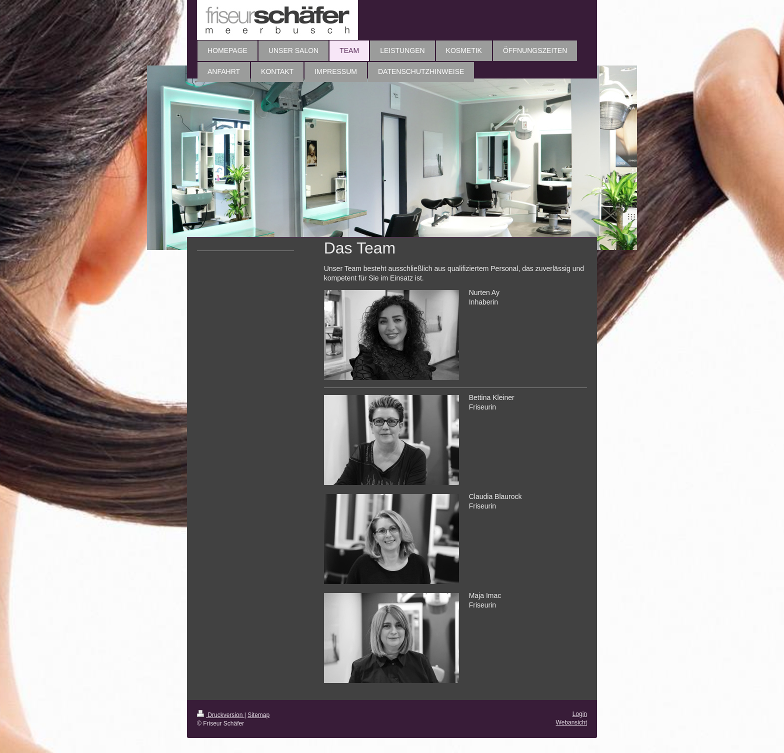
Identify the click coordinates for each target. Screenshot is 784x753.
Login (579, 714)
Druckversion (220, 715)
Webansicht (571, 722)
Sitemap (259, 715)
